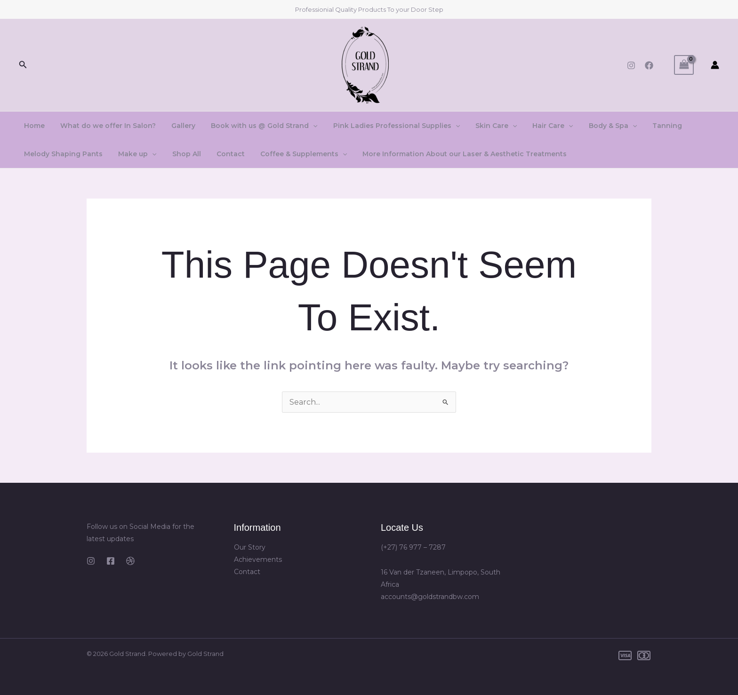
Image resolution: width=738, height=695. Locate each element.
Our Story (249, 547)
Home (33, 125)
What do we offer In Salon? (104, 125)
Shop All (180, 154)
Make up (134, 154)
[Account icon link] (715, 65)
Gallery (178, 125)
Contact (222, 154)
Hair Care (537, 126)
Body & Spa (595, 126)
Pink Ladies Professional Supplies (385, 126)
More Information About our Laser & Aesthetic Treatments (452, 154)
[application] (305, 126)
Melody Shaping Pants (62, 154)
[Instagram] (631, 65)
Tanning (647, 125)
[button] (23, 65)
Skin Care (483, 126)
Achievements (258, 559)
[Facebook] (649, 65)
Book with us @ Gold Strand (256, 126)
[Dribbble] (130, 561)
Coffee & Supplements (292, 154)
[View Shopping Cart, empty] (684, 64)
